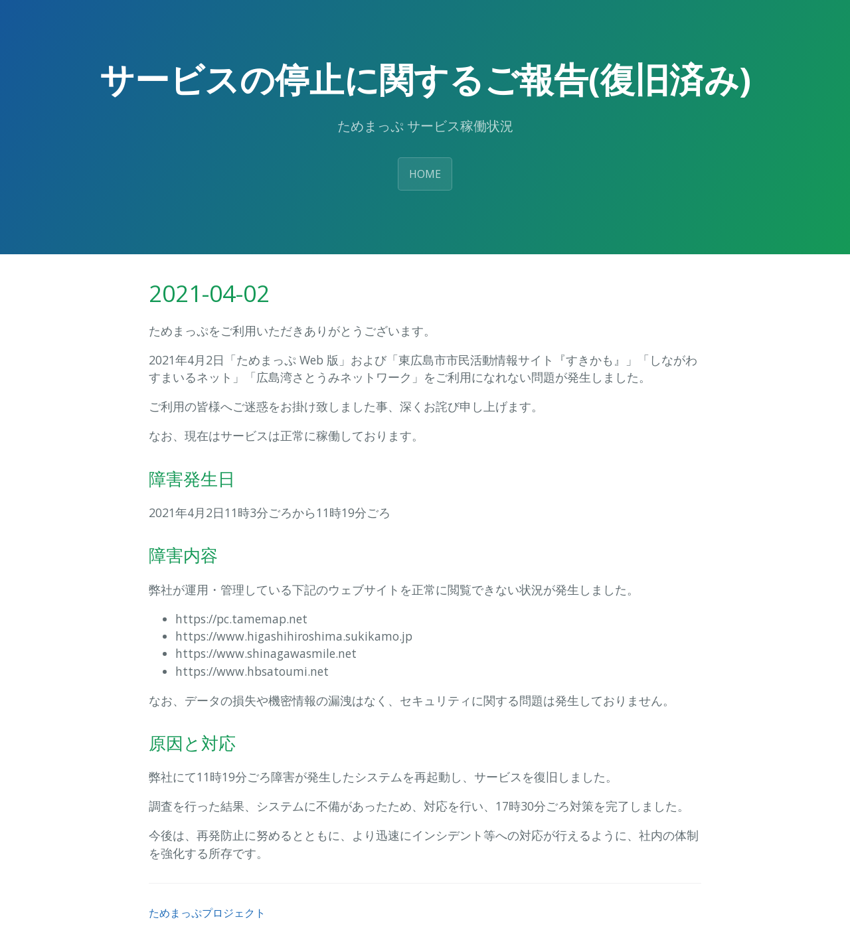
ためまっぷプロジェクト (207, 912)
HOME (425, 174)
